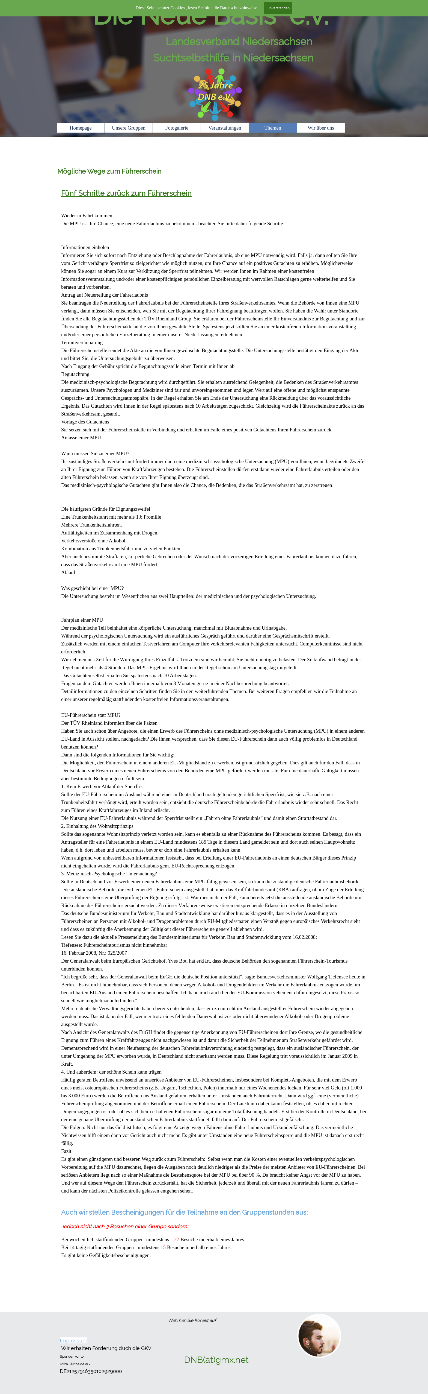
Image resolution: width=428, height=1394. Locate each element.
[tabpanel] (214, 746)
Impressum (73, 1340)
